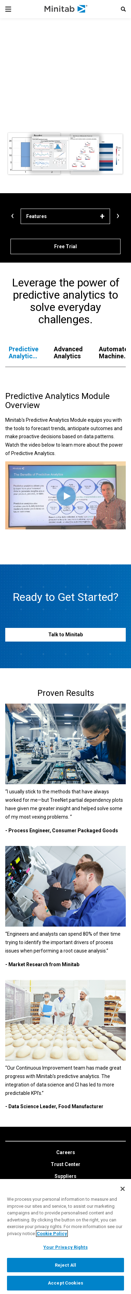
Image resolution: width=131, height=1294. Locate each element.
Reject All (65, 1265)
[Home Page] (66, 9)
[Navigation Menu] (8, 9)
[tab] (24, 353)
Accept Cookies (65, 1283)
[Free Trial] (65, 246)
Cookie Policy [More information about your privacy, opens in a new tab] (52, 1233)
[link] (65, 1153)
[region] (65, 1236)
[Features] (65, 216)
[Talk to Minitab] (65, 635)
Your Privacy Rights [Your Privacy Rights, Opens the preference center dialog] (65, 1247)
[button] (123, 9)
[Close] (122, 1189)
